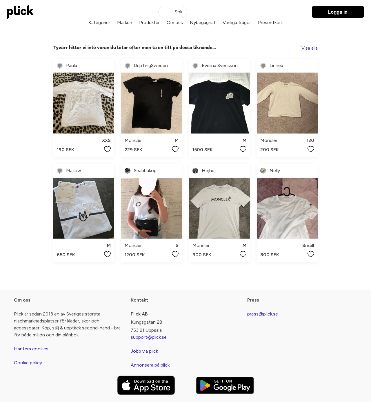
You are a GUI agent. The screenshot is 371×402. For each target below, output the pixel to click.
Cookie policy (28, 362)
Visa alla (309, 48)
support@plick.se (149, 337)
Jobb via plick (144, 351)
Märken (124, 22)
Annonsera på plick (150, 365)
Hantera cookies (31, 348)
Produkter (149, 22)
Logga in (338, 12)
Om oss (175, 22)
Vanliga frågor (237, 22)
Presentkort (270, 22)
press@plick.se (262, 314)
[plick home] (20, 12)
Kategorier (99, 22)
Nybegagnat (203, 22)
